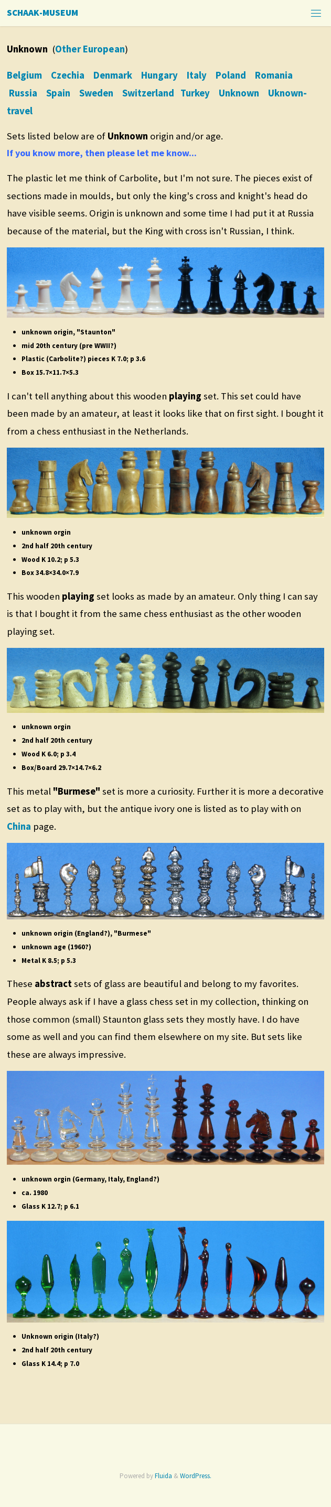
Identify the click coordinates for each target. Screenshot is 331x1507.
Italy (197, 75)
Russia (23, 93)
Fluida (162, 1475)
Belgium (24, 75)
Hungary (159, 75)
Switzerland (148, 93)
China (19, 826)
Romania (274, 75)
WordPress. (195, 1475)
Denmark (112, 75)
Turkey (195, 93)
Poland (231, 75)
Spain (58, 93)
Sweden (96, 93)
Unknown (239, 93)
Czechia (67, 75)
